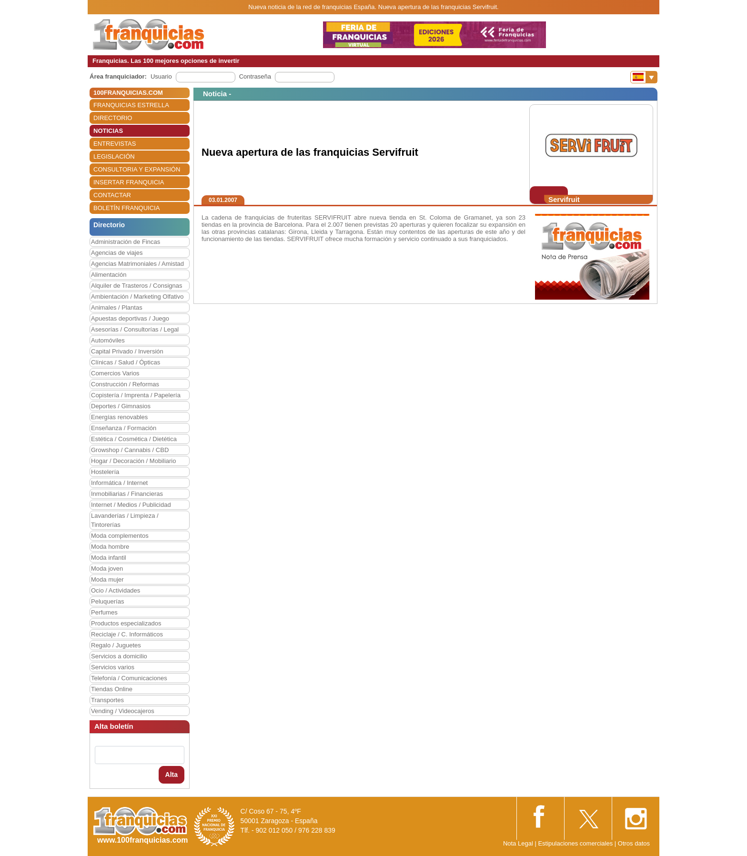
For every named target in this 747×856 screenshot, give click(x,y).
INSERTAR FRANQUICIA (128, 182)
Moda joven (107, 568)
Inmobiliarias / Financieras (127, 493)
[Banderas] (643, 77)
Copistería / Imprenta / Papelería (136, 395)
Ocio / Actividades (115, 590)
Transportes (107, 700)
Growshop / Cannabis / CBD (130, 449)
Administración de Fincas (125, 241)
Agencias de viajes (116, 252)
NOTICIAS (108, 130)
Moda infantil (108, 557)
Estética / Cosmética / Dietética (134, 439)
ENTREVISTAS (114, 143)
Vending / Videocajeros (122, 711)
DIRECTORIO (112, 117)
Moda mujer (107, 579)
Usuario (161, 76)
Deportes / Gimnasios (121, 406)
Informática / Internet (119, 482)
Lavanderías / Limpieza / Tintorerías (125, 520)
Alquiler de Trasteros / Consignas (136, 285)
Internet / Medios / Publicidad (131, 504)
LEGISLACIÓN (114, 156)
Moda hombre (110, 546)
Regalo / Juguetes (116, 645)
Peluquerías (107, 601)
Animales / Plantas (116, 307)
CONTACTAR (112, 195)
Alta (171, 774)
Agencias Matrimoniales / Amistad (137, 263)
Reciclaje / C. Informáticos (127, 634)
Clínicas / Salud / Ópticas (125, 362)
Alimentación (108, 274)
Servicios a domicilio (119, 656)
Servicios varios (112, 667)
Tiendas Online (111, 689)
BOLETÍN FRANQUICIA (126, 207)
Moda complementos (120, 535)
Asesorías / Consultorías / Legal (135, 329)
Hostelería (105, 471)
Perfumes (104, 612)
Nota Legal (518, 843)
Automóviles (108, 340)
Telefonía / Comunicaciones (129, 678)
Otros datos (634, 843)
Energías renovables (119, 417)
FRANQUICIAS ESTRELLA (131, 105)
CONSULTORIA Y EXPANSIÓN (136, 169)
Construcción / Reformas (125, 384)
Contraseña (255, 76)
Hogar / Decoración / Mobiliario (133, 460)
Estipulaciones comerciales (576, 843)
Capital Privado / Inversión (127, 351)
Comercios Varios (115, 373)
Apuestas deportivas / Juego (130, 318)
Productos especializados (126, 623)
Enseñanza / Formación (123, 428)
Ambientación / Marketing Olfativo (137, 296)
